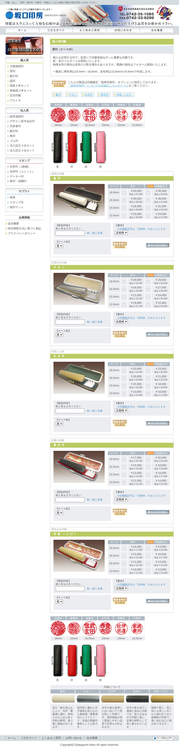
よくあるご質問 (89, 30)
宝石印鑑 (15, 95)
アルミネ (15, 100)
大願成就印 (17, 66)
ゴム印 (14, 140)
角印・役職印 (18, 181)
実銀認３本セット (21, 90)
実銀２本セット (19, 85)
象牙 (58, 94)
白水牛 (89, 94)
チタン (73, 94)
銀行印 (14, 76)
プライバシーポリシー (22, 233)
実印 (12, 71)
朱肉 (12, 197)
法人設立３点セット (22, 145)
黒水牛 (105, 94)
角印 (12, 135)
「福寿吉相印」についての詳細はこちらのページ (98, 85)
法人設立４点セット (22, 150)
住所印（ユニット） (22, 171)
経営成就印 (17, 116)
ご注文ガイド (56, 30)
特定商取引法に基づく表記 (24, 228)
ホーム (22, 30)
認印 (12, 80)
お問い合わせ (123, 30)
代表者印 (15, 126)
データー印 (17, 176)
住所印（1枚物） (20, 166)
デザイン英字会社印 (22, 121)
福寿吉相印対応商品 (120, 245)
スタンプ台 (17, 202)
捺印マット (17, 207)
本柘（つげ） (124, 94)
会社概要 (157, 30)
